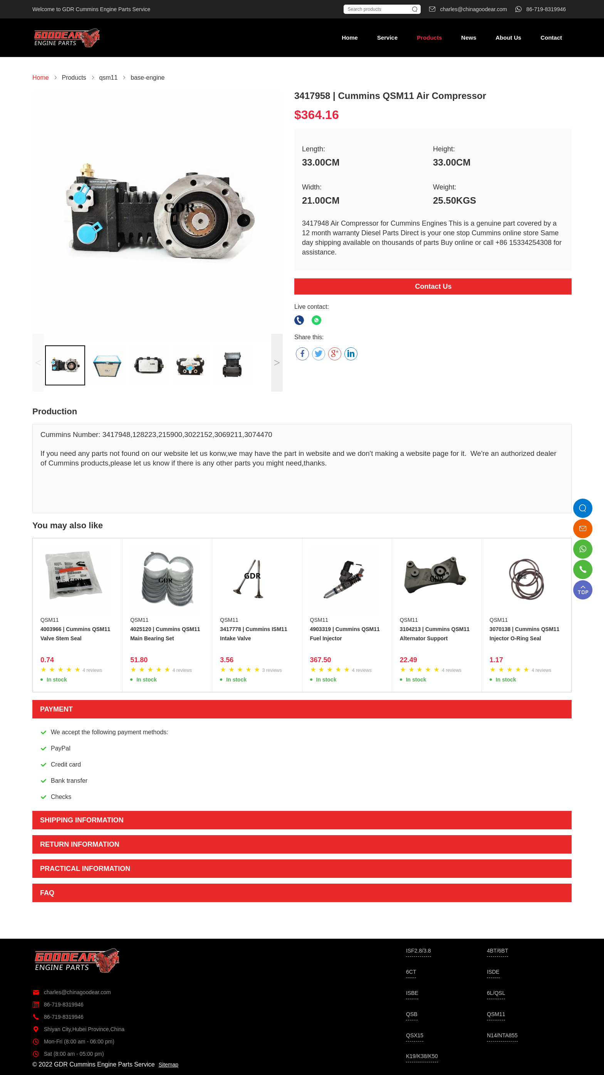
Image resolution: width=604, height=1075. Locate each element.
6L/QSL (496, 993)
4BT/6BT (497, 951)
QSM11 (49, 620)
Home (350, 37)
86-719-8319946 (58, 1004)
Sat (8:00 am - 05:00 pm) (68, 1054)
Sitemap (168, 1065)
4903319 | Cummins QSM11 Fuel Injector (345, 633)
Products (429, 37)
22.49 (408, 660)
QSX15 (414, 1035)
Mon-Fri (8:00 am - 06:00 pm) (73, 1041)
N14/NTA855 (502, 1035)
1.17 (496, 660)
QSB (412, 1014)
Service (387, 37)
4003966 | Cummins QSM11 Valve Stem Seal (75, 633)
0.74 (47, 660)
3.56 (226, 660)
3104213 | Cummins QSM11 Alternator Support (435, 633)
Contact (551, 37)
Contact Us (433, 286)
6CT (411, 972)
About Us (508, 37)
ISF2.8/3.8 (418, 951)
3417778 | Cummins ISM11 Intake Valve (253, 633)
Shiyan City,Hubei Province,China (78, 1029)
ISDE (493, 972)
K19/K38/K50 (422, 1056)
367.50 (320, 660)
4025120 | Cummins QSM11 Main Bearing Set (165, 633)
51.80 (139, 660)
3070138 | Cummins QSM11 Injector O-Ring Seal (524, 633)
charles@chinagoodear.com (71, 992)
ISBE (412, 993)
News (468, 37)
